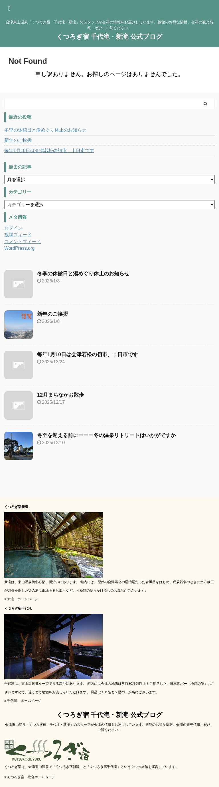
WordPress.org (19, 248)
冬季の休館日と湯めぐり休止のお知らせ (45, 130)
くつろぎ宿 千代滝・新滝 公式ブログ (109, 36)
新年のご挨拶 (18, 140)
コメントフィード (22, 241)
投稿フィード (18, 234)
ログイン (13, 228)
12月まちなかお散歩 (60, 395)
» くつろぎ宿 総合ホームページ (29, 777)
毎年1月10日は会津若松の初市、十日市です (49, 150)
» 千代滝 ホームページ (22, 701)
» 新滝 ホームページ (21, 599)
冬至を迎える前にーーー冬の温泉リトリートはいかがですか (106, 435)
